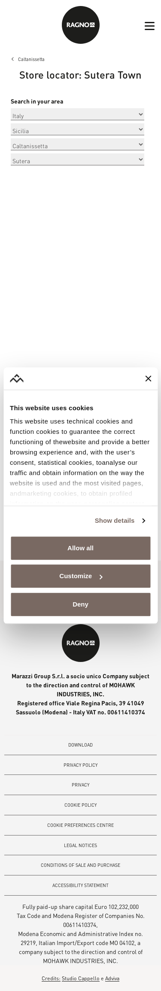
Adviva (112, 978)
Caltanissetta (31, 59)
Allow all (80, 548)
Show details (115, 520)
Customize (80, 576)
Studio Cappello (81, 978)
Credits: (51, 978)
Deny (80, 604)
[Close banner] (148, 378)
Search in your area (37, 101)
